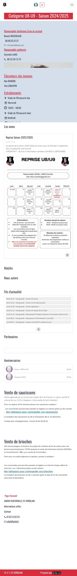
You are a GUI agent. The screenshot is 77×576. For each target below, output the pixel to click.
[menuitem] (42, 5)
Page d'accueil (11, 539)
